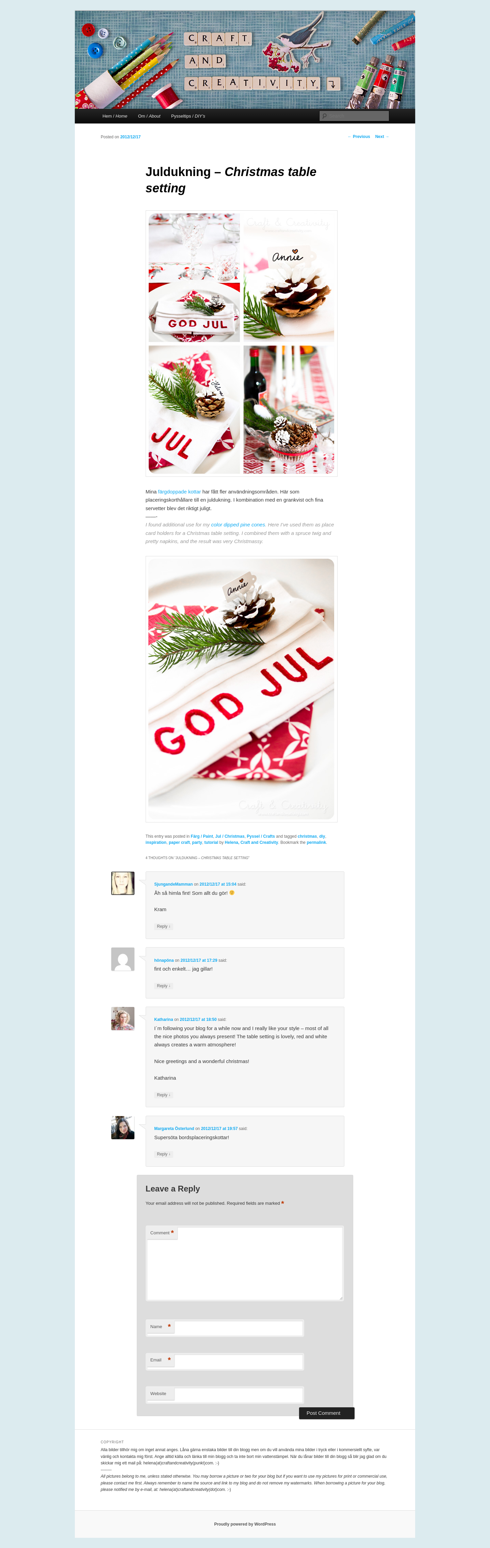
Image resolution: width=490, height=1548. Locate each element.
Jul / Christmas (230, 836)
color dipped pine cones (238, 524)
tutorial (211, 842)
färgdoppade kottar (179, 491)
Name (160, 1327)
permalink (316, 842)
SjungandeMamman (173, 884)
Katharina (163, 1019)
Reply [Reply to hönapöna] (163, 986)
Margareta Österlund (174, 1128)
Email (160, 1360)
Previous (359, 136)
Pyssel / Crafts (261, 836)
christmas (307, 836)
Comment (162, 1233)
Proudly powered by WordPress (245, 1524)
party (197, 842)
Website (158, 1393)
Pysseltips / (188, 116)
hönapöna (164, 960)
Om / (149, 116)
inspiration (156, 842)
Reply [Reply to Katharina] (163, 1095)
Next (382, 136)
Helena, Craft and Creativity (251, 842)
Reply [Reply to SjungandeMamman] (163, 926)
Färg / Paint (202, 836)
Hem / (114, 116)
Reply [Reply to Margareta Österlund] (163, 1154)
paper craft (179, 842)
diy (322, 836)
